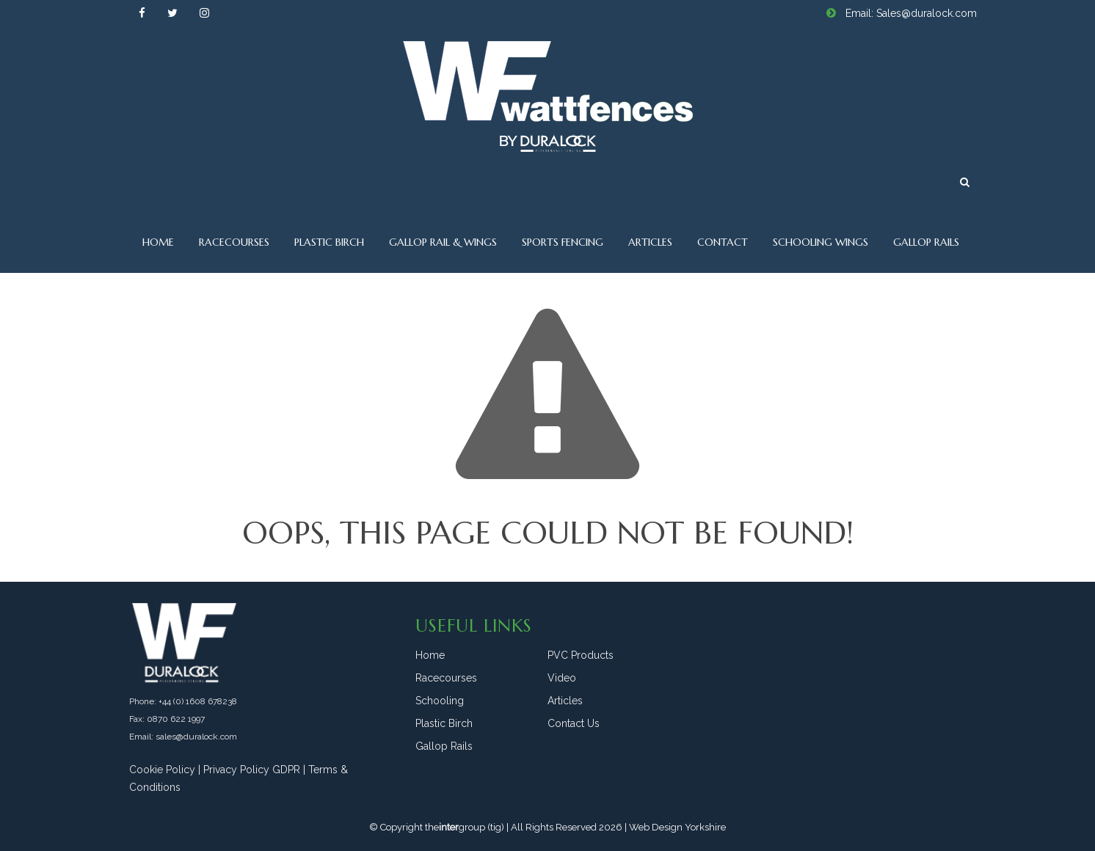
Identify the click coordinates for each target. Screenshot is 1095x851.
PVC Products (581, 655)
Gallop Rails (926, 242)
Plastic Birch (329, 242)
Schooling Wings (820, 242)
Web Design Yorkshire (677, 827)
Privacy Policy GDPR (251, 769)
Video (562, 678)
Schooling (439, 700)
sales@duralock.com (196, 736)
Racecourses (234, 242)
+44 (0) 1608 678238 (198, 701)
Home (158, 242)
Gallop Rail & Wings (443, 242)
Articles (650, 242)
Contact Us (574, 723)
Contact (722, 242)
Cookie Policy (162, 769)
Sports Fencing (562, 242)
